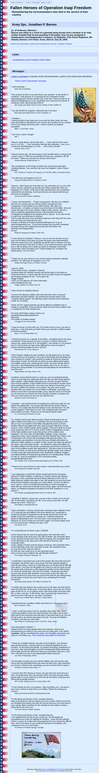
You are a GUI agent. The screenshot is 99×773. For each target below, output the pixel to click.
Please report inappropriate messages (30, 81)
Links (49, 2)
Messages (36, 2)
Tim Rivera (60, 769)
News (43, 2)
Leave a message (19, 76)
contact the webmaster (49, 771)
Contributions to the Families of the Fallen (32, 60)
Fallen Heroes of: (17, 2)
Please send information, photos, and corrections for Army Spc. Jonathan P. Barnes (41, 44)
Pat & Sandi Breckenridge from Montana (49, 635)
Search (28, 2)
